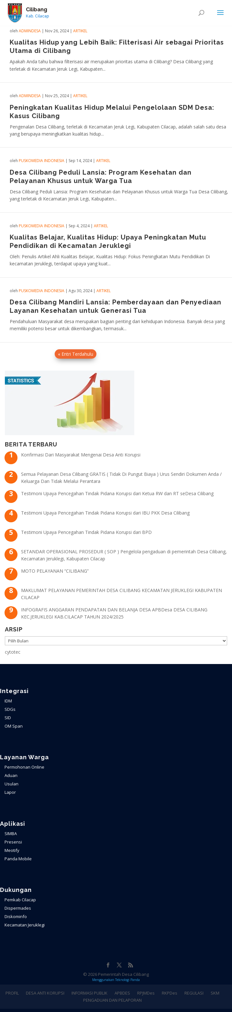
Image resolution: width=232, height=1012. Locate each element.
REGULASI (194, 993)
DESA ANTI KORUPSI (45, 993)
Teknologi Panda (127, 979)
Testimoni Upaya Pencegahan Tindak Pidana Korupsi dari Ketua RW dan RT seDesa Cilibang (117, 493)
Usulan (11, 784)
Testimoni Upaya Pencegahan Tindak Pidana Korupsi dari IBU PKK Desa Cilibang (105, 513)
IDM (8, 701)
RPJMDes (146, 993)
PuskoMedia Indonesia (41, 160)
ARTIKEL (80, 31)
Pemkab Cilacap (20, 900)
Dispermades (18, 908)
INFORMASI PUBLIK (89, 993)
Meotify (12, 850)
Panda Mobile (18, 859)
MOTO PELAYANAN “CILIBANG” (55, 571)
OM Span (14, 726)
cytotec (12, 652)
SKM (215, 993)
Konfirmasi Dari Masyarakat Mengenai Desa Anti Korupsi (80, 455)
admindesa (30, 31)
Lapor (10, 792)
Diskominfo (16, 916)
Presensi (13, 842)
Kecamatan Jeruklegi (25, 925)
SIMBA (11, 833)
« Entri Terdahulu (75, 354)
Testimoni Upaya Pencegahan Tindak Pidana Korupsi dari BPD (86, 532)
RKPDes (169, 993)
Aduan (11, 775)
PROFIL (12, 993)
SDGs (10, 709)
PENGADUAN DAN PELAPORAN (112, 1000)
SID (8, 718)
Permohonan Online (24, 767)
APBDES (122, 993)
